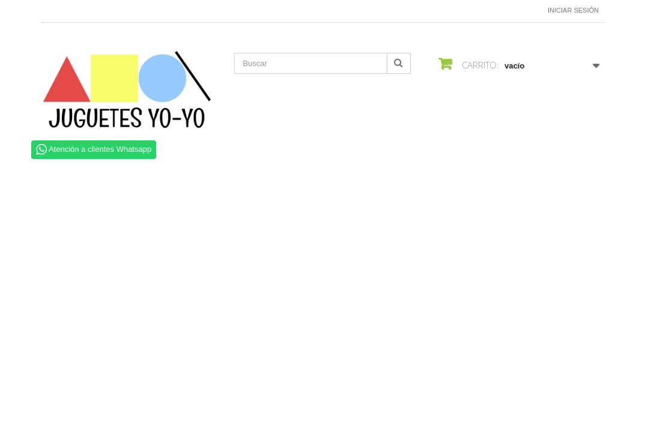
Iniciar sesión (573, 10)
